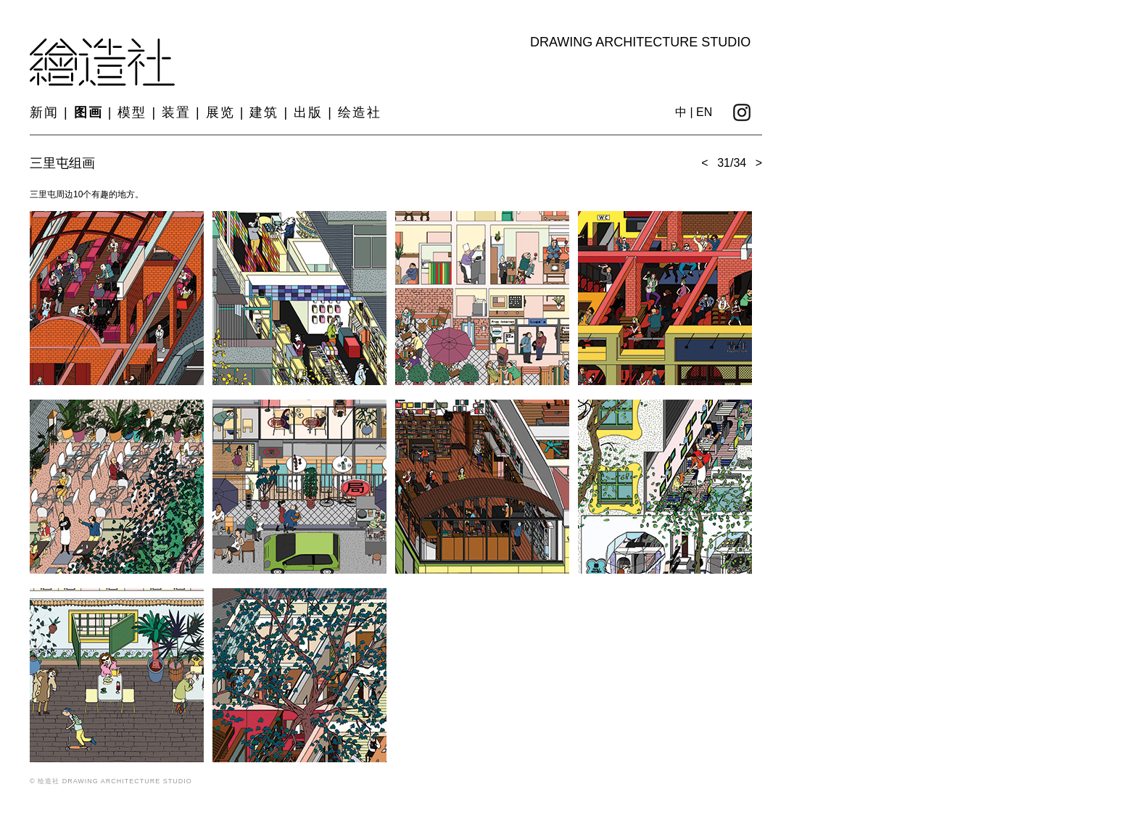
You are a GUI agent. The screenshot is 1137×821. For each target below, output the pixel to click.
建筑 (263, 112)
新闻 (44, 112)
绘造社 (359, 112)
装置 (176, 112)
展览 (220, 112)
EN (704, 112)
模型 (131, 112)
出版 (308, 112)
